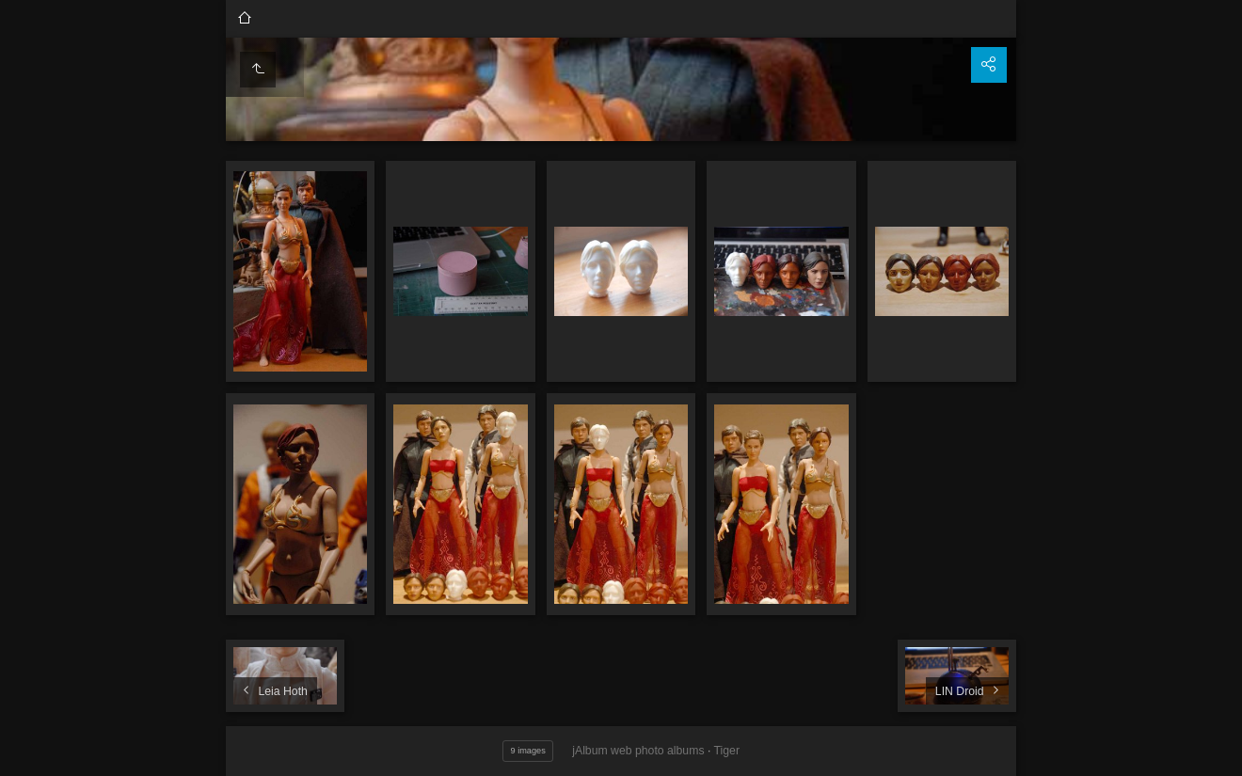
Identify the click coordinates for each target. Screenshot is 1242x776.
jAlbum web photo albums (638, 750)
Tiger (727, 750)
